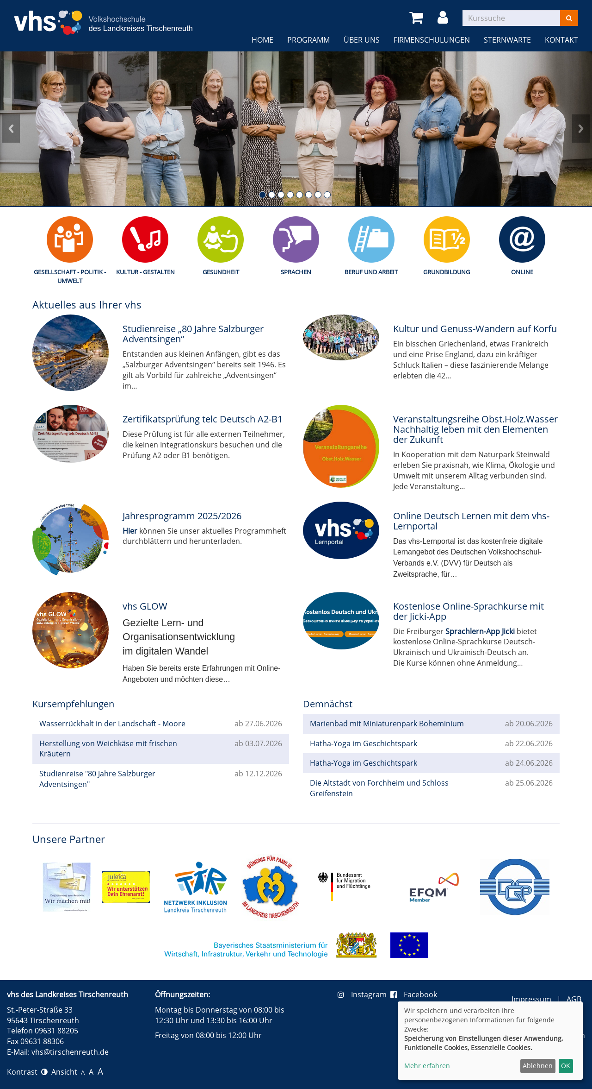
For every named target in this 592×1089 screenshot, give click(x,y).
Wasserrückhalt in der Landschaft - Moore (112, 723)
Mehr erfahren (427, 1065)
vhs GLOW (145, 606)
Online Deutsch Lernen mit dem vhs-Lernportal (471, 521)
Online (522, 272)
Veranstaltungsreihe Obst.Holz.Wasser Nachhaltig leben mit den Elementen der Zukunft (475, 429)
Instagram (364, 994)
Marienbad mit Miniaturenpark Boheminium (387, 723)
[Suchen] (569, 18)
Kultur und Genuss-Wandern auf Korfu (475, 328)
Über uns (362, 40)
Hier (130, 531)
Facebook (413, 994)
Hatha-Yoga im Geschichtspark (363, 743)
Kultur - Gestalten (145, 272)
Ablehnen (538, 1065)
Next (581, 128)
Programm (308, 40)
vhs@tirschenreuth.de (70, 1052)
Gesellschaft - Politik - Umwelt (70, 276)
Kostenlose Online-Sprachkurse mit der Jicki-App (468, 611)
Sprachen (296, 272)
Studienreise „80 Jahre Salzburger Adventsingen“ (193, 333)
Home (262, 40)
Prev (11, 128)
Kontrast (27, 1072)
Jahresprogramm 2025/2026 (182, 516)
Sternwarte (507, 40)
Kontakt (561, 40)
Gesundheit (221, 272)
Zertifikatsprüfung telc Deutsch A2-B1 (203, 419)
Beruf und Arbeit (371, 272)
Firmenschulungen (432, 40)
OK (565, 1065)
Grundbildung (446, 272)
